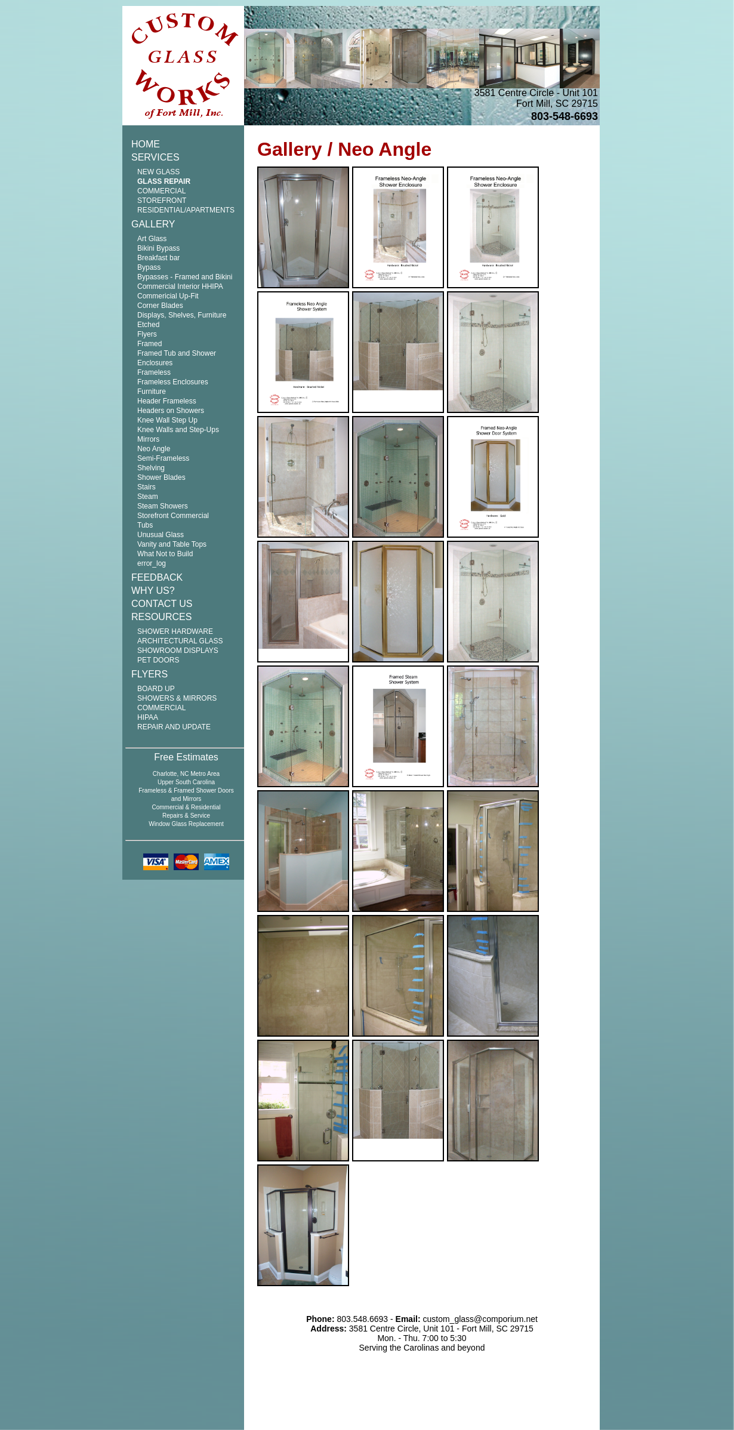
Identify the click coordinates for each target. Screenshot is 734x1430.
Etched (148, 324)
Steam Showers (162, 506)
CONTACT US (162, 604)
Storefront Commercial (173, 515)
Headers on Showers (170, 410)
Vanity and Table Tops (171, 544)
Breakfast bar (158, 258)
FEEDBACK (157, 577)
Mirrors (148, 439)
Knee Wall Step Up (167, 420)
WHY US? (153, 590)
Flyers (147, 334)
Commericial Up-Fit (168, 296)
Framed (149, 344)
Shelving (151, 468)
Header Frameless (166, 401)
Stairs (146, 487)
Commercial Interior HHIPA (180, 286)
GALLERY (153, 224)
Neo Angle (153, 449)
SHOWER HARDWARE (175, 631)
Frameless (154, 372)
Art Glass (151, 239)
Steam (147, 496)
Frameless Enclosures (172, 382)
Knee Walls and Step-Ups (178, 430)
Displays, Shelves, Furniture (181, 315)
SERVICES (155, 157)
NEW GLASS (158, 172)
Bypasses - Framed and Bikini (184, 277)
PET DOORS (158, 660)
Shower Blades (161, 477)
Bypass (149, 267)
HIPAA (147, 717)
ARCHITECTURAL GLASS (180, 641)
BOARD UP (156, 689)
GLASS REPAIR (163, 181)
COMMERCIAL (161, 708)
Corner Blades (160, 305)
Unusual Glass (160, 535)
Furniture (151, 391)
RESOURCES (161, 617)
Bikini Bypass (158, 248)
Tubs (145, 525)
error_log (151, 563)
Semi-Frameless (163, 458)
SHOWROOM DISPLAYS (177, 650)
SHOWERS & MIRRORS (177, 698)
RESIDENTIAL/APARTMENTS (186, 210)
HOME (145, 144)
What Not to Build (165, 554)
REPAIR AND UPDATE (174, 727)
